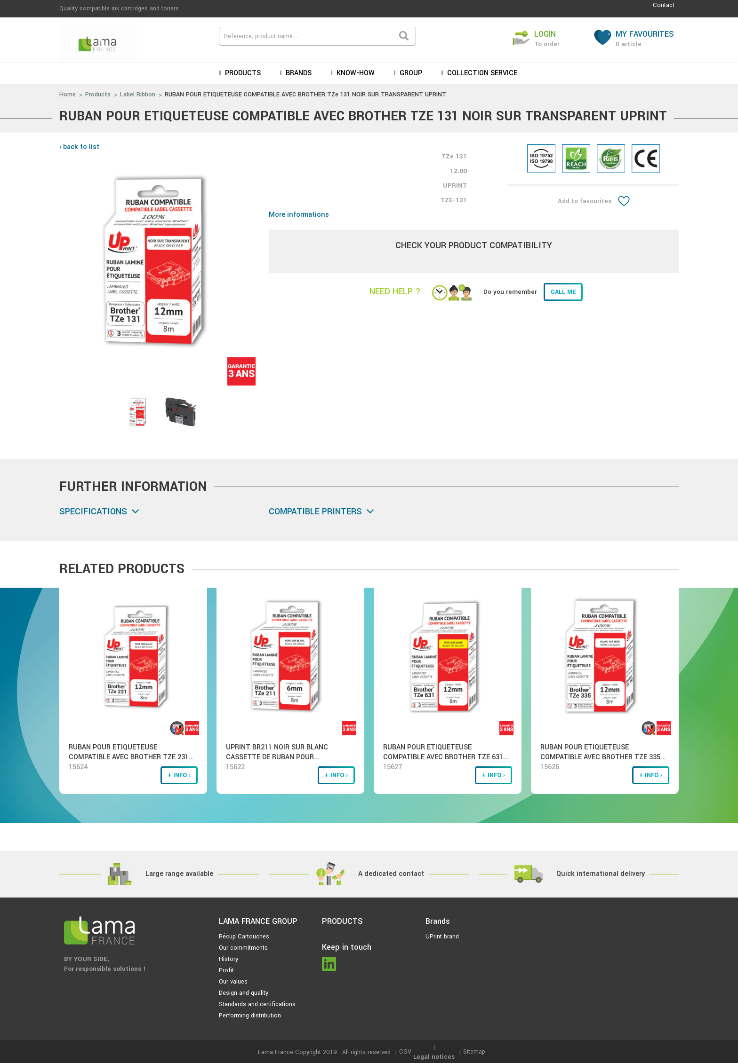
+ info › (179, 775)
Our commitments (243, 948)
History (228, 959)
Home (67, 94)
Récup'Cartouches (244, 936)
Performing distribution (250, 1015)
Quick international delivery (600, 874)
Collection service (481, 73)
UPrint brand (442, 936)
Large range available (179, 874)
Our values (233, 981)
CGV (405, 1051)
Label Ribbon (137, 94)
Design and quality (243, 993)
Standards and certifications (257, 1004)
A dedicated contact (391, 874)
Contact (663, 5)
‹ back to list (79, 147)
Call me (563, 292)
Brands (298, 73)
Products (242, 73)
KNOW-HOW (355, 73)
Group (410, 73)
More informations (299, 215)
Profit (226, 970)
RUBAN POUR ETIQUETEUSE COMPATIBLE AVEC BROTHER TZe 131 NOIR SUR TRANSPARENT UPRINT (305, 94)
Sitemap (474, 1051)
